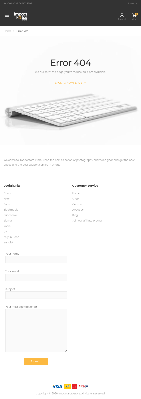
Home (7, 31)
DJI (5, 231)
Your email (36, 275)
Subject (36, 293)
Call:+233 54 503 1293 (18, 3)
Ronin (7, 226)
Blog (75, 215)
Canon (8, 193)
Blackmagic (11, 209)
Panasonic (10, 215)
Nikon (7, 199)
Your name (36, 257)
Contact (77, 204)
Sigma (8, 220)
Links (131, 3)
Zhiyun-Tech (11, 237)
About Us (78, 209)
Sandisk (8, 242)
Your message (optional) (36, 328)
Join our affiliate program (88, 220)
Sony (7, 204)
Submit (34, 361)
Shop (75, 199)
